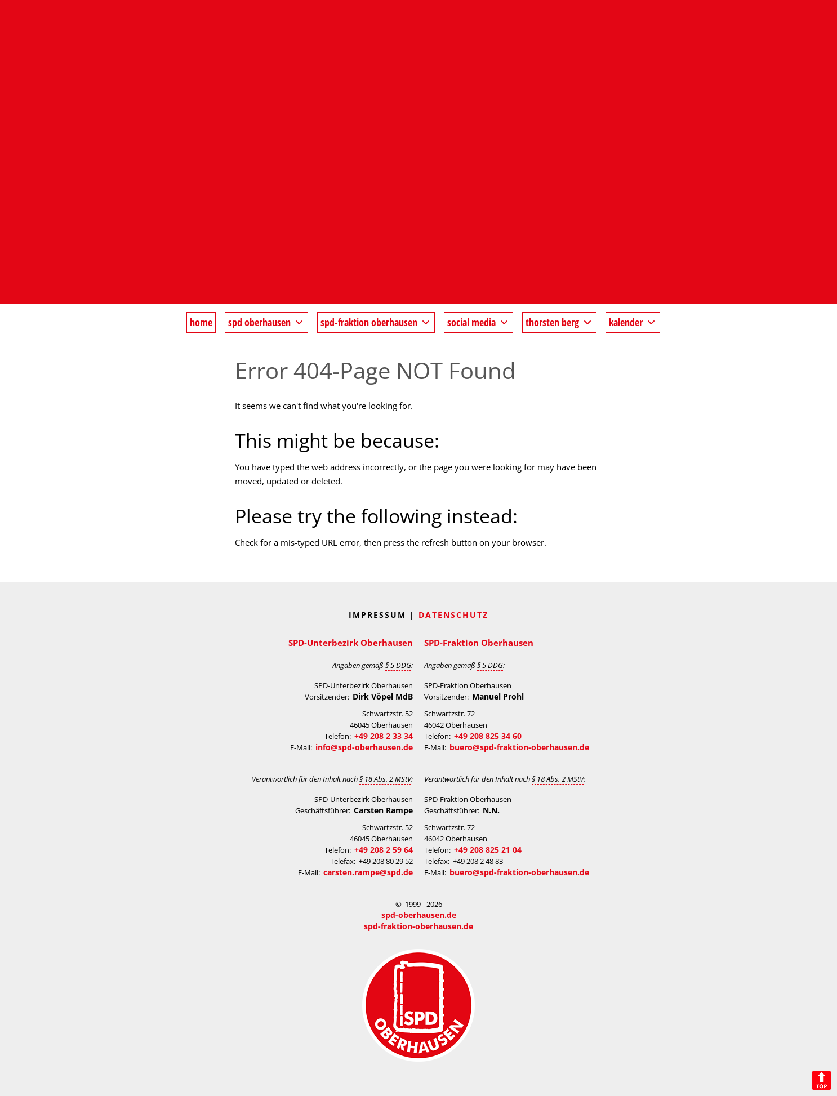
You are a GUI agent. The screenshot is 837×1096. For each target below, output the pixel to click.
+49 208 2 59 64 (383, 849)
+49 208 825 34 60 (488, 735)
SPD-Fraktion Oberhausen (478, 642)
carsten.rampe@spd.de (368, 872)
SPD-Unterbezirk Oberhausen (350, 642)
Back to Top (821, 1080)
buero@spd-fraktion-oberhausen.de (519, 747)
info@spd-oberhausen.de (364, 747)
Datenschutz (453, 614)
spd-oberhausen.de (418, 915)
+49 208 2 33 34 (383, 735)
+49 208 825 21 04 (488, 849)
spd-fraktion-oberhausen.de (418, 926)
